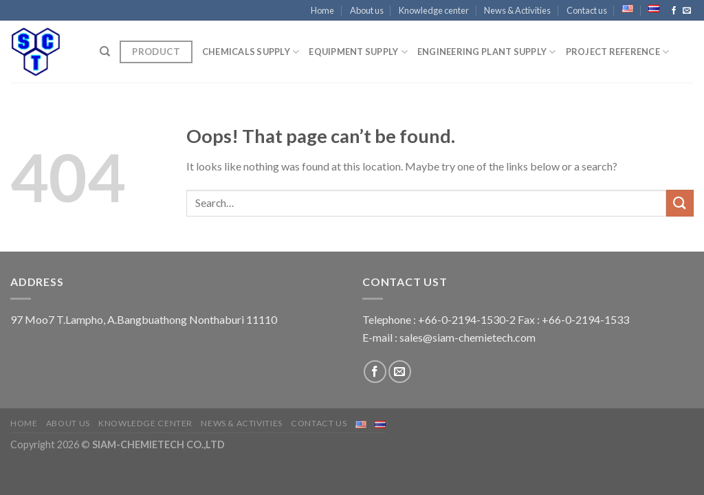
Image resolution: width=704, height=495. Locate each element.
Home (322, 10)
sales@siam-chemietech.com (467, 337)
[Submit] (680, 203)
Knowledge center (434, 10)
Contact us (586, 10)
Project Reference (618, 51)
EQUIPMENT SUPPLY (358, 51)
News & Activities (517, 10)
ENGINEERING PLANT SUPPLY (486, 51)
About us (367, 10)
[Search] (105, 51)
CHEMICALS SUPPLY (251, 51)
